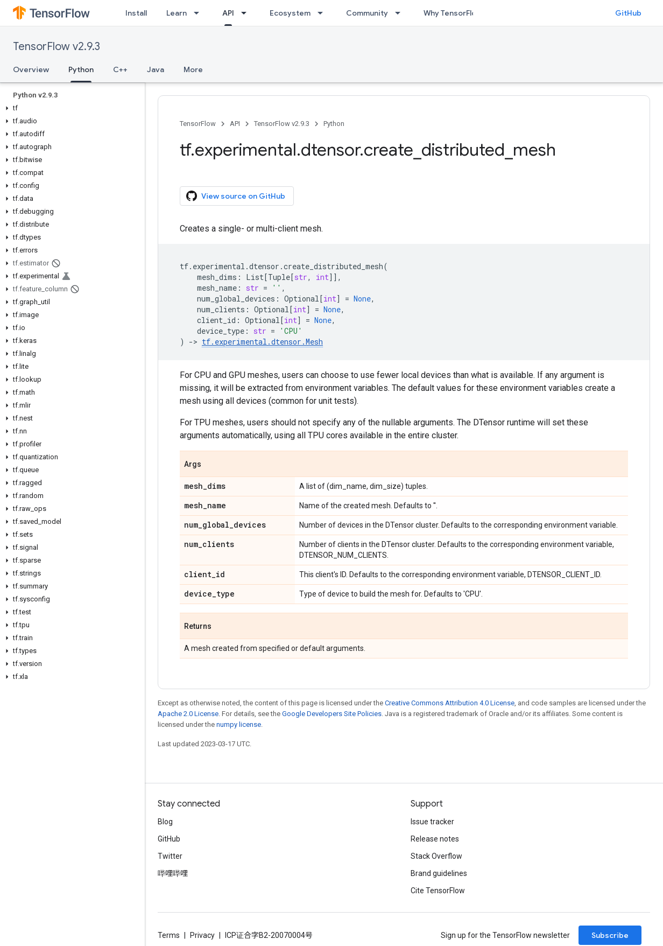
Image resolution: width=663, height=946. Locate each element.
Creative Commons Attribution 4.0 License (449, 703)
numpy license (238, 724)
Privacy (202, 935)
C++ (120, 69)
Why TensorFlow (453, 13)
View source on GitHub (235, 196)
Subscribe (610, 935)
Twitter (170, 856)
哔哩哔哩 (173, 873)
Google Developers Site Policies (332, 714)
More (193, 69)
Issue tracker (432, 821)
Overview (31, 69)
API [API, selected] (228, 13)
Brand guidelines (439, 873)
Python (333, 124)
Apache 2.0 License (188, 714)
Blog (165, 821)
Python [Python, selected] (81, 69)
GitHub (628, 13)
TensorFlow (198, 124)
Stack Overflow (436, 856)
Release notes (435, 839)
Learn (176, 13)
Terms (169, 935)
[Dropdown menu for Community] (401, 13)
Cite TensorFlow (438, 890)
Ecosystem (290, 13)
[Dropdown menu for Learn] (200, 13)
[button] (70, 108)
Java (155, 69)
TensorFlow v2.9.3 (56, 46)
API (235, 124)
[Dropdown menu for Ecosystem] (323, 13)
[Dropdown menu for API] (247, 13)
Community (367, 13)
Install (136, 13)
